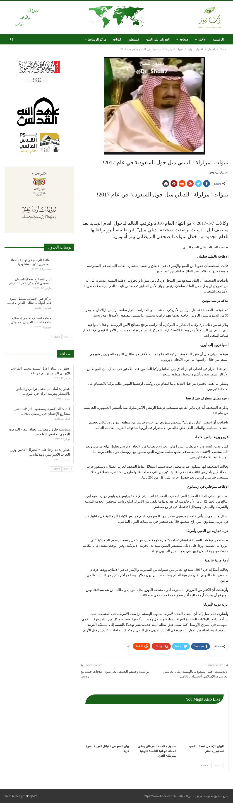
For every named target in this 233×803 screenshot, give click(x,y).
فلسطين (133, 39)
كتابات (117, 39)
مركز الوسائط (97, 39)
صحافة (183, 39)
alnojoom (31, 796)
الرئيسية (218, 39)
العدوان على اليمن (158, 39)
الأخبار (202, 39)
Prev (218, 765)
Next (205, 765)
